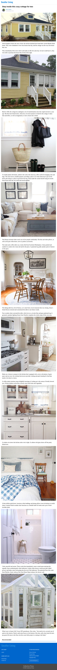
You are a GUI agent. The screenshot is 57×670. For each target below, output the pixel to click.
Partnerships (4, 658)
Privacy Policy (32, 654)
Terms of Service (32, 652)
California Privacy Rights (34, 655)
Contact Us (3, 660)
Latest (2, 652)
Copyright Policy (32, 657)
